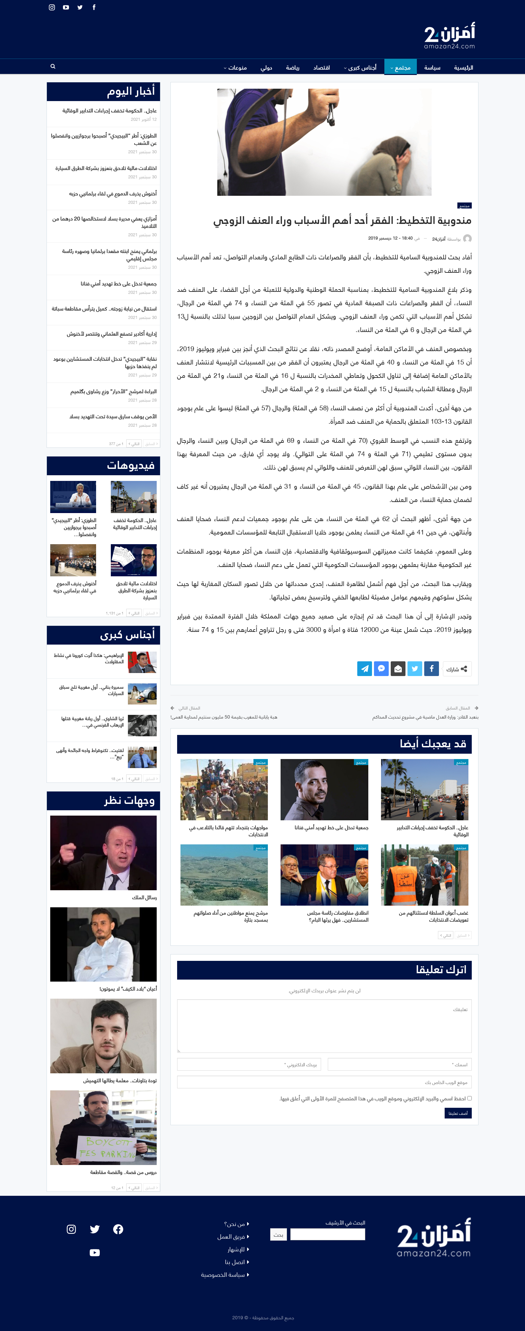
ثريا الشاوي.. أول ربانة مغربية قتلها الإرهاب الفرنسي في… (92, 721)
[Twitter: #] (95, 1229)
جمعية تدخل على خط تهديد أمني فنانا (119, 283)
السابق (463, 935)
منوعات (238, 67)
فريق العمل (231, 1235)
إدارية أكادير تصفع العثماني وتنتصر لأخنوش (112, 333)
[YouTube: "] (95, 1253)
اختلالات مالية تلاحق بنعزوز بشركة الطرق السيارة (106, 167)
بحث (278, 1234)
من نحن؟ (234, 1223)
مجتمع (402, 67)
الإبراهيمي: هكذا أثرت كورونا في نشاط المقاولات (89, 658)
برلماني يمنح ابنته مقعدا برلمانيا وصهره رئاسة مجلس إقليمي (109, 254)
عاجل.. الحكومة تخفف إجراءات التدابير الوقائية (110, 110)
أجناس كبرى (363, 67)
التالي (445, 935)
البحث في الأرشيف (345, 1222)
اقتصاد (321, 67)
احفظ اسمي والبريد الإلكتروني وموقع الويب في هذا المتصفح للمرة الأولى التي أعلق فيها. (372, 1097)
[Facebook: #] (118, 1229)
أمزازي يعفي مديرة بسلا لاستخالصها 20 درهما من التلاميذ (105, 221)
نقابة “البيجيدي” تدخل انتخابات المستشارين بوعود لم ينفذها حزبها (105, 361)
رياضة (293, 67)
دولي (267, 67)
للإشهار (236, 1248)
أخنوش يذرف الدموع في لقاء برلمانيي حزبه (113, 193)
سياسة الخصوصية (223, 1273)
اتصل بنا (235, 1261)
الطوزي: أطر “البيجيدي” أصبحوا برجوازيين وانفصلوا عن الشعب (104, 138)
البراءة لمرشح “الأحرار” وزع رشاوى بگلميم (114, 391)
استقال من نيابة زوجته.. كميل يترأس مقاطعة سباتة (104, 308)
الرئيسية (463, 67)
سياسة (433, 67)
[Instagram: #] (71, 1229)
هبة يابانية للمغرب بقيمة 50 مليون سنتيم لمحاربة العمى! (223, 716)
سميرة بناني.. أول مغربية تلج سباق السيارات (91, 689)
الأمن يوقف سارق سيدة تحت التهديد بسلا (113, 416)
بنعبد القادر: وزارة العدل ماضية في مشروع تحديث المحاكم (425, 716)
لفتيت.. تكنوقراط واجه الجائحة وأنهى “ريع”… (90, 753)
